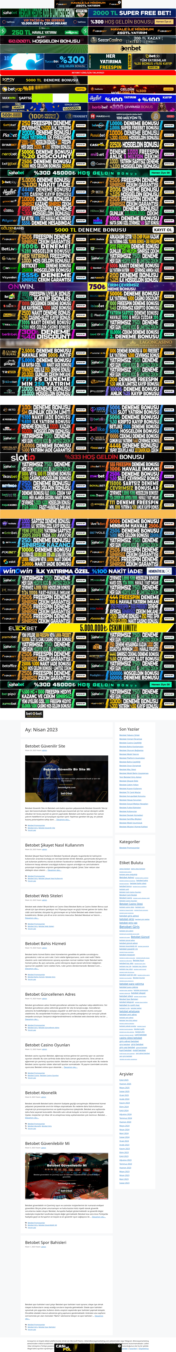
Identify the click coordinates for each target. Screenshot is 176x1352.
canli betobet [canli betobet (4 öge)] (141, 1034)
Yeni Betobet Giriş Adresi (130, 777)
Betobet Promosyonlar (36, 825)
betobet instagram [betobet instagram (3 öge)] (127, 955)
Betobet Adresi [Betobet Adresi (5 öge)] (126, 877)
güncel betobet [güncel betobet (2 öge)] (141, 1047)
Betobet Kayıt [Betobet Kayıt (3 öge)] (138, 960)
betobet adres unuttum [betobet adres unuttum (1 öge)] (141, 878)
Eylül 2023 (124, 1156)
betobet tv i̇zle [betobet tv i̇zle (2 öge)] (124, 1008)
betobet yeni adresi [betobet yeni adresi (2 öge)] (126, 1018)
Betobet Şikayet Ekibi (128, 781)
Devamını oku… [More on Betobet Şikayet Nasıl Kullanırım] (54, 870)
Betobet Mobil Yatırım (129, 754)
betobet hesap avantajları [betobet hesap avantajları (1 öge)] (126, 952)
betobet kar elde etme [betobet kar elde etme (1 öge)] (125, 960)
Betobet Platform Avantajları (132, 758)
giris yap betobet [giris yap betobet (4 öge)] (127, 1047)
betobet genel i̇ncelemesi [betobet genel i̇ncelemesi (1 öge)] (126, 913)
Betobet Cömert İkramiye (130, 739)
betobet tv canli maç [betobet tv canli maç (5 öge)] (129, 1005)
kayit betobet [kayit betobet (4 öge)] (125, 1050)
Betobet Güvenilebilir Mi (47, 1143)
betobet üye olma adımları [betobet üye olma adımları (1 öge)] (126, 1032)
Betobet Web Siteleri (44, 895)
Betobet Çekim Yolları (129, 784)
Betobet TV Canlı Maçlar (130, 792)
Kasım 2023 (124, 1148)
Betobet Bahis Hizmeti (45, 943)
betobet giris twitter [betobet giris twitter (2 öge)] (142, 919)
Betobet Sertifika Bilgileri (130, 819)
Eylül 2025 (124, 1080)
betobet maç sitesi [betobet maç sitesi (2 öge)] (126, 969)
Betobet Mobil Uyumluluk (130, 823)
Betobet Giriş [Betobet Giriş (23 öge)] (129, 926)
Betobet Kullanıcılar (128, 811)
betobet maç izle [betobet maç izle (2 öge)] (125, 966)
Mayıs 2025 (124, 1087)
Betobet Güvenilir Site (45, 746)
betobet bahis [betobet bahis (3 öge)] (142, 880)
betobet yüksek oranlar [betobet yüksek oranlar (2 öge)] (127, 1026)
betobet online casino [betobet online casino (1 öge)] (144, 975)
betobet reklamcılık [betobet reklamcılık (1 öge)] (124, 993)
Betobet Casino (33, 1075)
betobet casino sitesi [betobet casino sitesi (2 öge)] (126, 907)
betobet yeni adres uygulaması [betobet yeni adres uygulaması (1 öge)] (128, 1059)
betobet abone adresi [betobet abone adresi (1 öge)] (125, 872)
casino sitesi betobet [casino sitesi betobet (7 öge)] (130, 1037)
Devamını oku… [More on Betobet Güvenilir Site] (63, 819)
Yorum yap (32, 830)
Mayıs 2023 (124, 1171)
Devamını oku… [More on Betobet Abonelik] (32, 1117)
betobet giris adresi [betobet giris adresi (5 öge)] (129, 915)
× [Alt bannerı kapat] (119, 1346)
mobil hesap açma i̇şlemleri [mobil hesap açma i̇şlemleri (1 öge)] (127, 1053)
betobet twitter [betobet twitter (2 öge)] (136, 1008)
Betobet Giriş (33, 828)
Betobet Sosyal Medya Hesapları (133, 803)
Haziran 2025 (125, 1083)
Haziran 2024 (125, 1122)
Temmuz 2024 (125, 1118)
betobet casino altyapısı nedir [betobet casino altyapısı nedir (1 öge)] (141, 898)
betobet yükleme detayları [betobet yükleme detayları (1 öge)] (126, 1023)
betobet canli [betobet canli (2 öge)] (124, 889)
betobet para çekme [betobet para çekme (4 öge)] (128, 987)
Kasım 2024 (124, 1103)
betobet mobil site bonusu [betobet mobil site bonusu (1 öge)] (126, 972)
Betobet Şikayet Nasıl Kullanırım (54, 845)
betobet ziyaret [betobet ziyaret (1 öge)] (141, 1026)
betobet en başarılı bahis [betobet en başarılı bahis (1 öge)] (126, 910)
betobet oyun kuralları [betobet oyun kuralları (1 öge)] (125, 978)
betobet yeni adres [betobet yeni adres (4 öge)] (128, 1014)
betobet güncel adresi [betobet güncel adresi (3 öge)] (128, 943)
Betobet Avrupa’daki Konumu (132, 796)
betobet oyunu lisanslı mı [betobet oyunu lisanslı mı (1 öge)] (126, 981)
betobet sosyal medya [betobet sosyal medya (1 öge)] (140, 996)
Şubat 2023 (124, 1183)
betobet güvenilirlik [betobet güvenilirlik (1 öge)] (143, 946)
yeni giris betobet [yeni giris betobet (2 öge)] (125, 1056)
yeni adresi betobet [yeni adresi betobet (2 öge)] (143, 1053)
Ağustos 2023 (125, 1160)
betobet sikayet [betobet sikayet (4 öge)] (138, 993)
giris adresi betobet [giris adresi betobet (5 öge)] (129, 1041)
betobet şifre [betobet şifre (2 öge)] (139, 1032)
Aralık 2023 (124, 1145)
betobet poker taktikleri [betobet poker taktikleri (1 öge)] (126, 990)
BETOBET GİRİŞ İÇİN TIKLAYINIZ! (88, 72)
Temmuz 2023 (125, 1164)
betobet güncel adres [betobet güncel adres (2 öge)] (127, 940)
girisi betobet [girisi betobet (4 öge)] (137, 1044)
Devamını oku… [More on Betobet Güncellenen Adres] (32, 1019)
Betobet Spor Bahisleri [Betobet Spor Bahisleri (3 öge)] (128, 999)
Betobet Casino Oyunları (47, 1045)
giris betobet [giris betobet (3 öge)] (124, 1044)
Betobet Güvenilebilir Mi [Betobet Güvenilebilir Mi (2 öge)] (128, 946)
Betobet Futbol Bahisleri (130, 807)
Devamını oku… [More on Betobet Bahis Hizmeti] (32, 968)
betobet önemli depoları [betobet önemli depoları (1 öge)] (126, 1029)
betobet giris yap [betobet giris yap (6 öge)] (128, 922)
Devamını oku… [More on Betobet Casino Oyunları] (71, 1067)
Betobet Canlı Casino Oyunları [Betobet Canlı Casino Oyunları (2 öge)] (130, 892)
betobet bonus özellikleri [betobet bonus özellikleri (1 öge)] (139, 886)
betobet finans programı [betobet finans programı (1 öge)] (141, 910)
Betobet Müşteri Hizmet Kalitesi (133, 826)
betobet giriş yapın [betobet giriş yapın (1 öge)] (124, 937)
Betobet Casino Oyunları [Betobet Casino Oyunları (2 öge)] (128, 901)
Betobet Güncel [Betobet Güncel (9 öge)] (140, 937)
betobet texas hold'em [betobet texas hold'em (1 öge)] (141, 1002)
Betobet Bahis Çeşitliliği (129, 762)
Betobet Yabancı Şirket (129, 735)
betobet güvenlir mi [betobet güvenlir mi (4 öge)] (128, 949)
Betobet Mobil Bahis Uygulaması (133, 773)
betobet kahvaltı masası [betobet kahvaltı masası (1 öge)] (143, 958)
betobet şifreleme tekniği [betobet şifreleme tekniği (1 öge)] (126, 1035)
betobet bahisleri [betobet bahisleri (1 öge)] (124, 883)
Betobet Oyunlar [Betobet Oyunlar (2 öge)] (139, 978)
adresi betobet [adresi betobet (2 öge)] (124, 869)
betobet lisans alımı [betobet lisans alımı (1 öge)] (139, 963)
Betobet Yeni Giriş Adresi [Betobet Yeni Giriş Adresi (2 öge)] (128, 1020)
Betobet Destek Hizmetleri (131, 815)
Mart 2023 (124, 1179)
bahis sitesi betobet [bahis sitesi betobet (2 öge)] (138, 869)
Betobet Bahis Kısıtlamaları (131, 746)
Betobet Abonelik (41, 1092)
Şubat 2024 (124, 1137)
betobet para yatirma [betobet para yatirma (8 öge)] (131, 983)
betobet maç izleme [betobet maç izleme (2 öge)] (139, 966)
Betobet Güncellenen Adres (50, 994)
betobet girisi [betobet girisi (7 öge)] (126, 919)
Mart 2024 (124, 1133)
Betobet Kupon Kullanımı (130, 788)
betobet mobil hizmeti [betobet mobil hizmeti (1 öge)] (140, 969)
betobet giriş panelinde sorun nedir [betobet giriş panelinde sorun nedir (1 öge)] (129, 934)
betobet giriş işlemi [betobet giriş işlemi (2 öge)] (126, 931)
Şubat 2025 (124, 1091)
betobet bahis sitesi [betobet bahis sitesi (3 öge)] (138, 883)
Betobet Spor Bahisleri (45, 1242)
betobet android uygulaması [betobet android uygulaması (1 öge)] (127, 881)
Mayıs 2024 (124, 1125)
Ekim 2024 (124, 1106)
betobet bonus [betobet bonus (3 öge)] (125, 886)
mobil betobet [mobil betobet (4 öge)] (139, 1050)
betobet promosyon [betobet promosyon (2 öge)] (141, 990)
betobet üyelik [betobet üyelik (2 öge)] (139, 1029)
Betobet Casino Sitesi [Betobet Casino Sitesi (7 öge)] (131, 903)
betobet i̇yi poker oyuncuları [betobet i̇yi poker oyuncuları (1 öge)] (127, 958)
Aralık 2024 (124, 1099)
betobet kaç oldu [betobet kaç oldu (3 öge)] (126, 963)
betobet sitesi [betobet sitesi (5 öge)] (126, 996)
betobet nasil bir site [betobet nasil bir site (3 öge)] (127, 975)
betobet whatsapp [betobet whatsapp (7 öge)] (129, 1011)
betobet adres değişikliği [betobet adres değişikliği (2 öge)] (128, 874)
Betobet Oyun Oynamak (130, 765)
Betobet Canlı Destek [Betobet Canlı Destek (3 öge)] (128, 895)
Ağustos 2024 (125, 1114)
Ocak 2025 (124, 1095)
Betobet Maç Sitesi (127, 769)
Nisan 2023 (124, 1175)
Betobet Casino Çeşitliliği (130, 742)
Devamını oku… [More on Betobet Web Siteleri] (32, 918)
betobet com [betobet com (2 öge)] (140, 907)
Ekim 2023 (124, 1152)
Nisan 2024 (124, 1129)
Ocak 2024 (124, 1141)
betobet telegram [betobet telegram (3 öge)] (126, 1002)
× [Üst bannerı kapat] (119, 2)
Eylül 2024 (124, 1110)
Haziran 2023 (125, 1167)
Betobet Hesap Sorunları (130, 800)
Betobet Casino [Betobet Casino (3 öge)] (125, 898)
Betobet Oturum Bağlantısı (131, 750)
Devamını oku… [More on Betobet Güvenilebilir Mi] (99, 1217)
